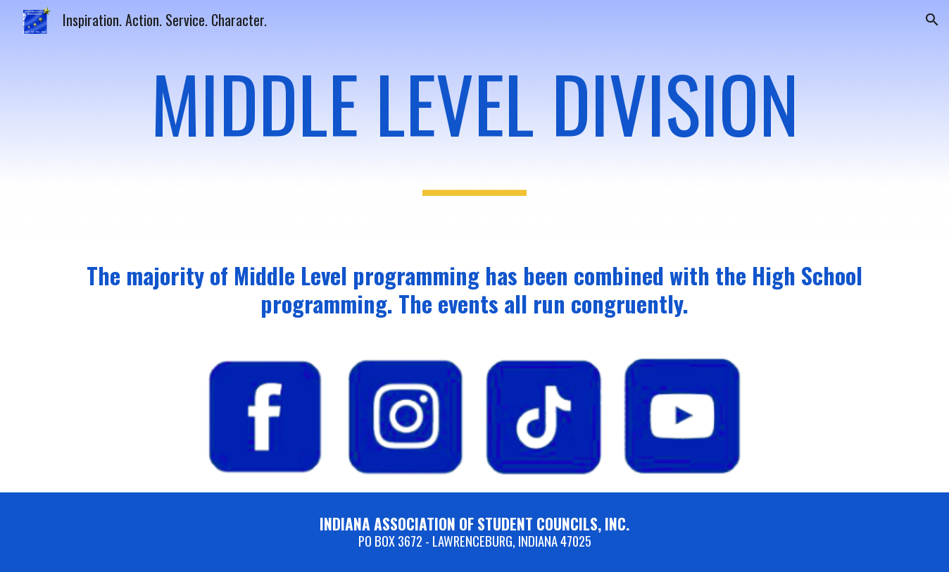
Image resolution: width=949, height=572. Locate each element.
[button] (932, 20)
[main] (474, 119)
